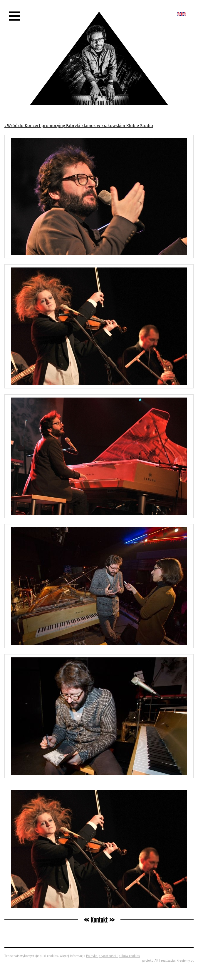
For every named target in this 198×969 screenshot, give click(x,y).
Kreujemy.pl (185, 961)
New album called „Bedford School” (181, 14)
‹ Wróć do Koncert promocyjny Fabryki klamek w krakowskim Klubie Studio (78, 125)
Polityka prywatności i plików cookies (113, 956)
